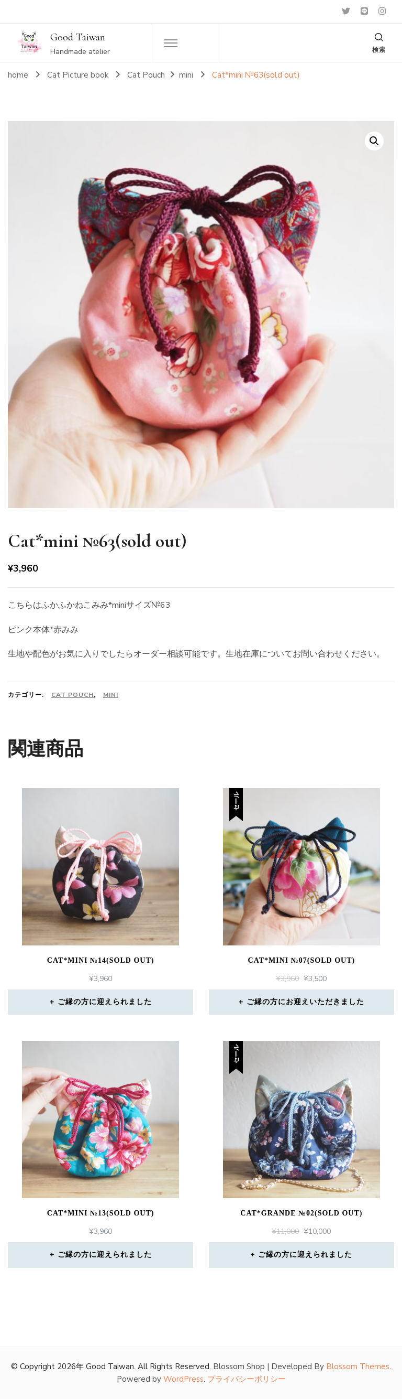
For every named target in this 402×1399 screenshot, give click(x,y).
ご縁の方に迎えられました (105, 1002)
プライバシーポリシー (246, 1379)
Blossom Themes (357, 1366)
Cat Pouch (72, 695)
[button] (374, 141)
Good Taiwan (77, 37)
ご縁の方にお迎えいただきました (305, 1002)
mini (110, 695)
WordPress (183, 1379)
